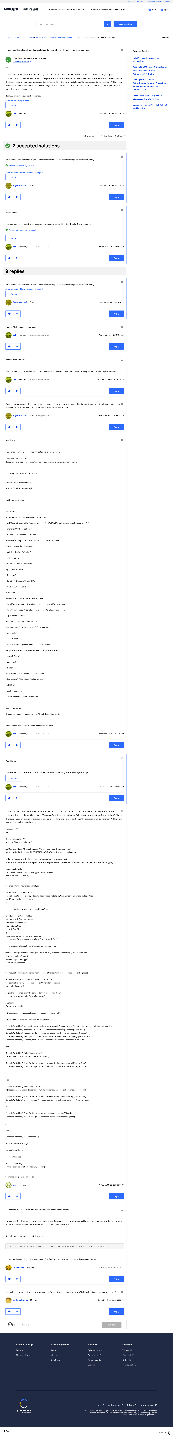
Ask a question (125, 24)
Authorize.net (114, 1405)
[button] (9, 125)
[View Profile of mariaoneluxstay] (21, 1300)
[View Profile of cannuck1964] (19, 1267)
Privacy (130, 1405)
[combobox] (73, 24)
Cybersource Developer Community (11, 9)
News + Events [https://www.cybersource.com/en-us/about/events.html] (94, 1360)
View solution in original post (22, 165)
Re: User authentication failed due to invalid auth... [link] (97, 37)
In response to (38, 247)
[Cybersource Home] (23, 1406)
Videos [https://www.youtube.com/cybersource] (54, 1355)
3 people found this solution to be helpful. (24, 172)
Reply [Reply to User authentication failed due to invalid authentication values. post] (116, 125)
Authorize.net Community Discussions (50, 37)
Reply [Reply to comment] (116, 197)
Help (154, 9)
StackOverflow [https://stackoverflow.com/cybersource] (129, 1365)
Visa (100, 1405)
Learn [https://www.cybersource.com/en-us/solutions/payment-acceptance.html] (53, 1350)
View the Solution (21, 61)
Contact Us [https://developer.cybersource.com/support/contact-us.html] (93, 1355)
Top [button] (7, 1431)
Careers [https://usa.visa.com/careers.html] (91, 1365)
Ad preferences (147, 1405)
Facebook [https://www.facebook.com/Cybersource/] (126, 1355)
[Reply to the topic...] (58, 1324)
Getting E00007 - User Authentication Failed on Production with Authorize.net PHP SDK (150, 70)
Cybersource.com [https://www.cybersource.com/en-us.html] (96, 1350)
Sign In (167, 9)
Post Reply (111, 1325)
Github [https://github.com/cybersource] (125, 1360)
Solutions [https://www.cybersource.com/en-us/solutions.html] (55, 1360)
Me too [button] (13, 105)
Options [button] (165, 37)
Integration (71, 37)
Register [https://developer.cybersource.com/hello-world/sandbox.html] (20, 1350)
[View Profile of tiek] (15, 113)
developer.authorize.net (135, 1)
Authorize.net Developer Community (105, 9)
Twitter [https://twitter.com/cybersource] (125, 1350)
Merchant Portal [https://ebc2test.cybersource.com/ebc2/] (23, 1355)
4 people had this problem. (17, 100)
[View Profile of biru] (15, 1185)
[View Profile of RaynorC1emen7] (20, 185)
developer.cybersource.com (159, 1)
